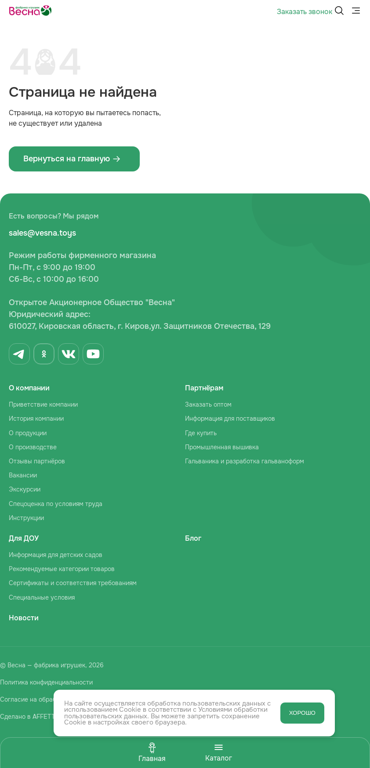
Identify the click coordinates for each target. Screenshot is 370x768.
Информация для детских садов (55, 555)
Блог (193, 538)
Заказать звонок (304, 11)
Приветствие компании (43, 404)
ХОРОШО (302, 713)
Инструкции (26, 518)
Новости (24, 617)
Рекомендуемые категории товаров (62, 569)
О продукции (28, 433)
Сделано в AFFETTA (29, 717)
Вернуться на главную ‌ (72, 159)
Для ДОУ (24, 538)
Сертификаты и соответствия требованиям (73, 583)
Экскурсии (24, 489)
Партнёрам (204, 388)
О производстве (33, 447)
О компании (29, 388)
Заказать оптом (208, 404)
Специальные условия (42, 597)
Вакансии (23, 475)
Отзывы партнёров (37, 461)
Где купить (201, 433)
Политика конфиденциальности (46, 682)
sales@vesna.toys (42, 233)
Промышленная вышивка (222, 447)
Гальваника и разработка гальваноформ (244, 461)
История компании (36, 418)
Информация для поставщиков (230, 418)
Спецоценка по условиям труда (55, 504)
